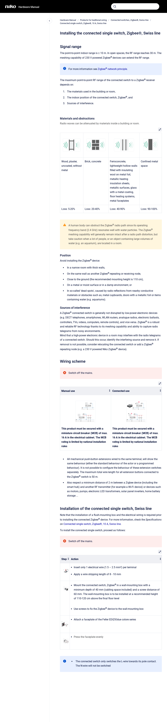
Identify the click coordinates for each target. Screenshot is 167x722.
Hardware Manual (28, 7)
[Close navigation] (49, 20)
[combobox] (135, 6)
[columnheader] (85, 391)
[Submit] (114, 6)
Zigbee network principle (112, 69)
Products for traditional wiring (93, 20)
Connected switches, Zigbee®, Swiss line (130, 20)
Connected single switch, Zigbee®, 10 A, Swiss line (83, 23)
